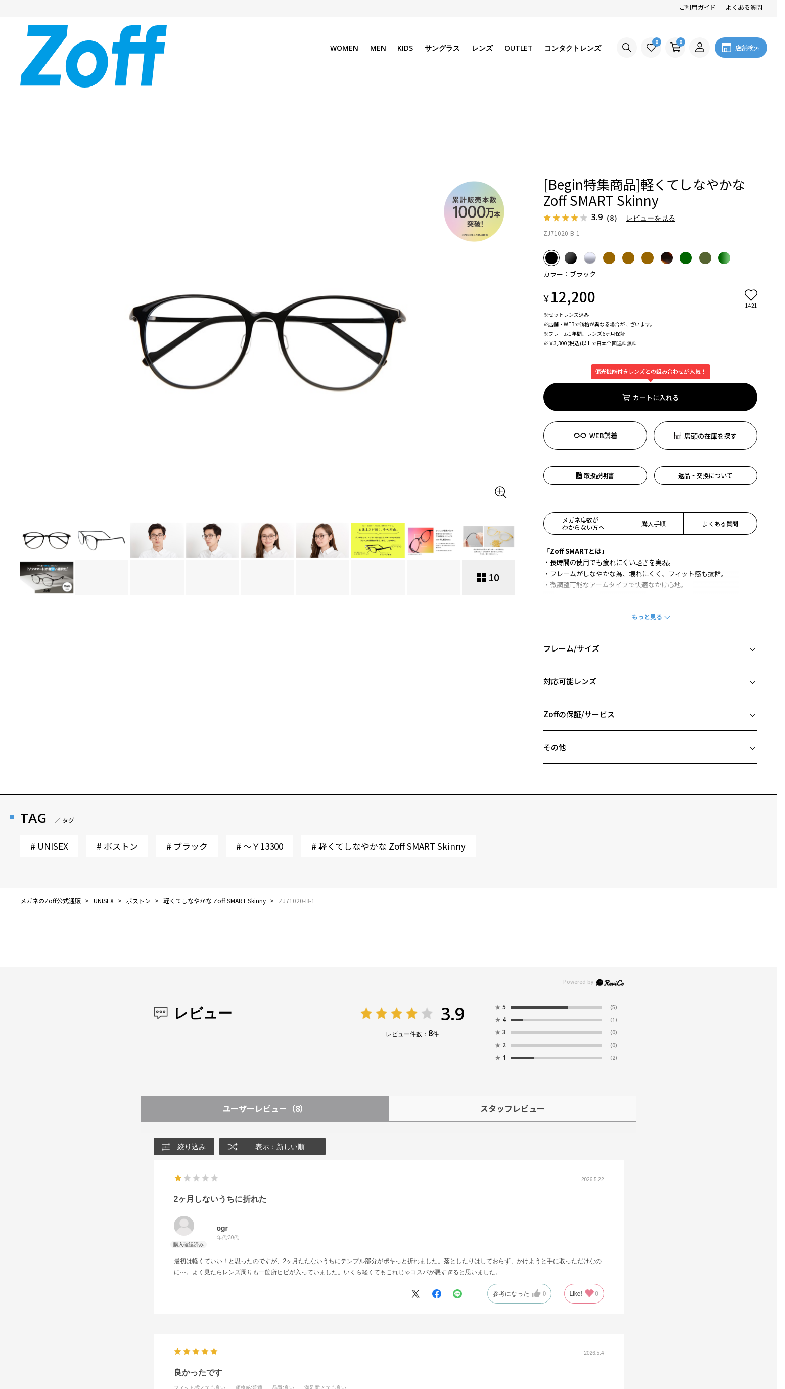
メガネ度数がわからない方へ (583, 445)
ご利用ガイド (697, 7)
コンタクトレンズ (572, 48)
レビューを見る (650, 140)
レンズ (482, 48)
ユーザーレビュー (265, 1030)
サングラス (442, 48)
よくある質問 (744, 7)
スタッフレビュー (512, 1030)
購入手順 (653, 445)
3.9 (453, 935)
